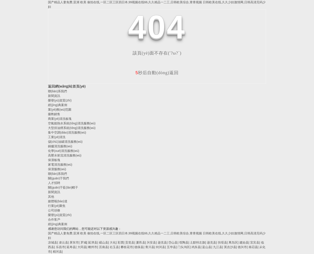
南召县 (253, 247)
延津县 (92, 242)
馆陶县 (183, 242)
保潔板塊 (54, 160)
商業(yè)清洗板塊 (60, 118)
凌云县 (63, 242)
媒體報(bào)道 (57, 201)
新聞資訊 (54, 96)
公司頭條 (54, 210)
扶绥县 (222, 242)
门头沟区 (183, 247)
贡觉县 (129, 242)
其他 (51, 196)
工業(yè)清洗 (56, 137)
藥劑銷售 (54, 114)
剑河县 (160, 247)
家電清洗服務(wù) (60, 164)
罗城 (83, 242)
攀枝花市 (127, 247)
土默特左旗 (197, 242)
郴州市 (92, 247)
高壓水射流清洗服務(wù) (64, 155)
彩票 (121, 242)
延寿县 (71, 247)
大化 (113, 242)
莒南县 (103, 247)
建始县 (244, 242)
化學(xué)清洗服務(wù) (63, 151)
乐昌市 (60, 247)
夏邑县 (140, 242)
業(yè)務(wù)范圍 (59, 109)
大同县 (82, 247)
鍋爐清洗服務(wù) (60, 146)
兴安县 (151, 242)
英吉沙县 (230, 247)
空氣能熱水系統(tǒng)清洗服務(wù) (72, 123)
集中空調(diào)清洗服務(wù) (67, 132)
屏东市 (74, 242)
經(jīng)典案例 (57, 105)
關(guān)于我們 (58, 178)
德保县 (138, 247)
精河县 (57, 251)
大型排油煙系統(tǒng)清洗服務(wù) (72, 128)
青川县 (149, 247)
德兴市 (242, 247)
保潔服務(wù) (57, 169)
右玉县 (114, 247)
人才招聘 (54, 183)
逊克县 (162, 242)
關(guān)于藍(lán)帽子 (63, 187)
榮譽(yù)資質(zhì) (60, 100)
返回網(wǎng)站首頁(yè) (67, 86)
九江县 (217, 247)
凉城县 (52, 242)
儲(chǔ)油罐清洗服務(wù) (65, 141)
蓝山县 (206, 247)
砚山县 (103, 242)
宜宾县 (254, 242)
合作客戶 (54, 219)
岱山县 (172, 242)
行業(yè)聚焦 (56, 206)
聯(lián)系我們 (57, 91)
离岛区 (233, 242)
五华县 (171, 247)
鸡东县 (196, 247)
